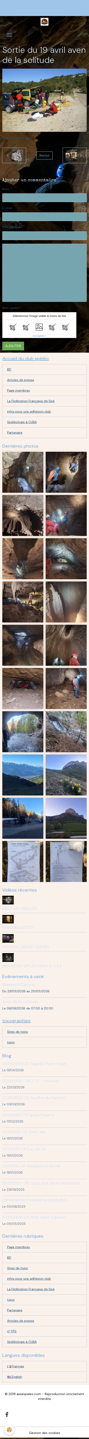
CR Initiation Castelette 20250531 (34, 1200)
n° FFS (12, 1331)
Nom (5, 189)
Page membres (18, 390)
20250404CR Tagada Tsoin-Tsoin (34, 1063)
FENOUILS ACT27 (18, 927)
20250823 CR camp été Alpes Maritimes (41, 1183)
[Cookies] (9, 1430)
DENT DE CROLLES (19, 908)
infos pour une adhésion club (29, 411)
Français (15, 1366)
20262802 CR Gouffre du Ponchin (34, 1097)
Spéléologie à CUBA (22, 422)
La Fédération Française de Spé (31, 401)
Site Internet (11, 227)
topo (11, 1042)
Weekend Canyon (18, 984)
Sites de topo (17, 1032)
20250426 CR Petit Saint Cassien (34, 1217)
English (14, 1377)
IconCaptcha (38, 336)
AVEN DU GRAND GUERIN (25, 946)
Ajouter (13, 346)
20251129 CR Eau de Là (24, 1149)
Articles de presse (20, 380)
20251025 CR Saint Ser (24, 1131)
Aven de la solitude (20, 1001)
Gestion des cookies (44, 1433)
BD (9, 369)
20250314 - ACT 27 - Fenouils (30, 1080)
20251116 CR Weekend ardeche (31, 1166)
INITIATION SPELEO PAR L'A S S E (32, 965)
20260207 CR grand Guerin (28, 1114)
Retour (44, 155)
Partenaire (14, 432)
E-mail (7, 208)
